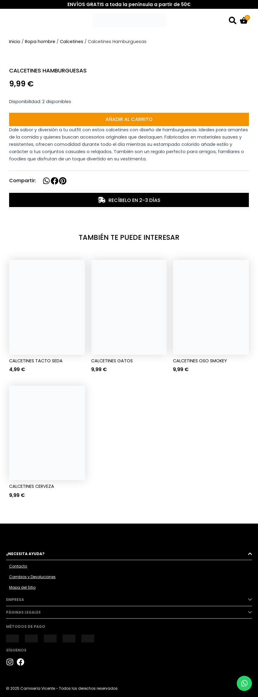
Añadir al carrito (129, 119)
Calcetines (71, 42)
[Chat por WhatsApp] (244, 683)
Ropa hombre (40, 42)
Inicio (14, 42)
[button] (46, 181)
